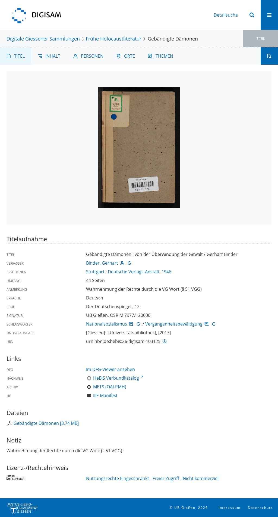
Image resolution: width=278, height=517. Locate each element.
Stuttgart (95, 272)
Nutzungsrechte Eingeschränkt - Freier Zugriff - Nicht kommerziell (153, 478)
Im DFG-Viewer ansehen (110, 369)
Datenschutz (260, 507)
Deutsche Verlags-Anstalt (133, 272)
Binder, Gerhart (102, 263)
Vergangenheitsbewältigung (174, 324)
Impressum (230, 507)
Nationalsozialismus (106, 324)
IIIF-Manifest (105, 395)
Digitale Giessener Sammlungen (43, 38)
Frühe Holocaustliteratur (113, 38)
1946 (166, 272)
